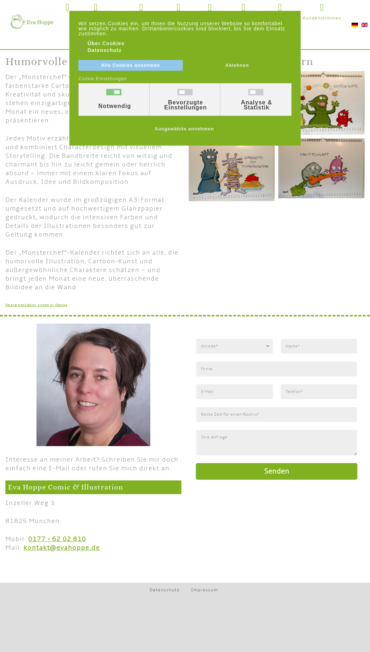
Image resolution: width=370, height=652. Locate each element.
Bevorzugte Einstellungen (185, 105)
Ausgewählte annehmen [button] (184, 128)
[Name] (318, 346)
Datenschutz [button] (104, 50)
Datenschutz (165, 590)
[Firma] (276, 369)
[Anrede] (234, 346)
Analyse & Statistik (256, 105)
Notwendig (114, 106)
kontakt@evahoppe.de (61, 548)
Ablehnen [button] (237, 65)
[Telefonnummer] (318, 392)
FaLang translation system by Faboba (36, 305)
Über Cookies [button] (105, 43)
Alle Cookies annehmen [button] (130, 65)
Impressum (204, 590)
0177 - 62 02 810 (57, 539)
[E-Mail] (234, 392)
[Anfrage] (276, 442)
